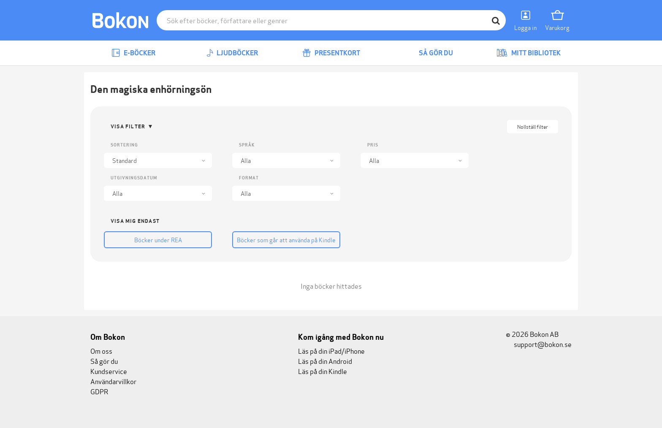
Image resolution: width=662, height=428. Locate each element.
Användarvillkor (113, 381)
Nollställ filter (532, 126)
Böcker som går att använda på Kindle (286, 239)
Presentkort (331, 53)
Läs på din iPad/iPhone (331, 350)
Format (249, 178)
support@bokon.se (539, 344)
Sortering (124, 145)
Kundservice (108, 371)
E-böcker (133, 53)
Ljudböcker (232, 53)
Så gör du (430, 53)
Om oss (101, 350)
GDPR (99, 391)
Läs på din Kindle (322, 371)
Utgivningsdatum (134, 178)
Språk (247, 145)
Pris (372, 145)
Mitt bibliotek (528, 53)
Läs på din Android (325, 361)
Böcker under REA (158, 239)
